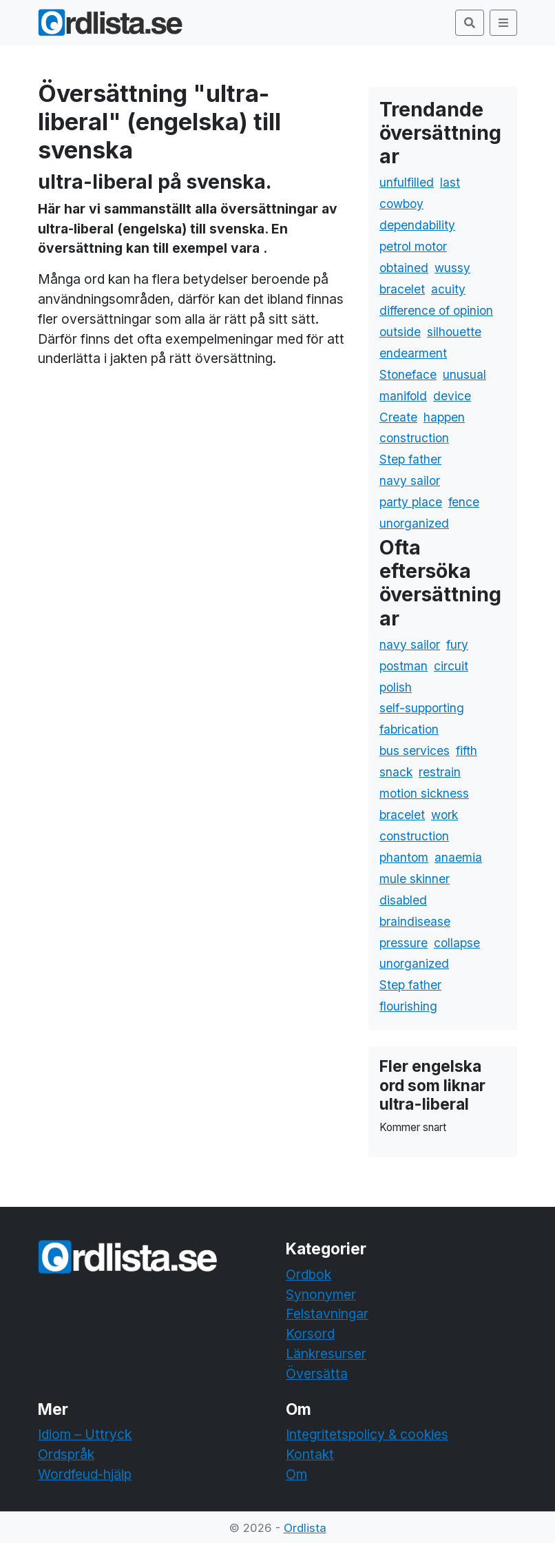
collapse (457, 942)
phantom (403, 857)
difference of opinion (436, 310)
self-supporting (421, 708)
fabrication (409, 729)
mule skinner (414, 878)
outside (400, 331)
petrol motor (413, 246)
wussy (452, 267)
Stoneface (408, 374)
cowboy (401, 203)
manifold (403, 396)
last (450, 182)
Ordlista (305, 1528)
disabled (403, 900)
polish (395, 687)
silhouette (454, 331)
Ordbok (308, 1274)
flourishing (408, 1006)
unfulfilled (406, 182)
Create (398, 417)
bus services (414, 750)
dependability (417, 225)
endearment (413, 353)
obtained (403, 267)
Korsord (310, 1333)
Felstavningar (327, 1313)
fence (463, 502)
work (444, 814)
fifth (466, 750)
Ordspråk (66, 1454)
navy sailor (409, 480)
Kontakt (310, 1454)
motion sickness (424, 793)
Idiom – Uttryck (85, 1434)
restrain (440, 772)
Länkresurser (326, 1353)
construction (414, 438)
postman (403, 666)
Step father (410, 459)
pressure (403, 942)
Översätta (317, 1373)
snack (395, 772)
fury (457, 644)
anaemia (458, 857)
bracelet (402, 289)
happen (444, 417)
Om (296, 1474)
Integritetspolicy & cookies (367, 1434)
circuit (451, 666)
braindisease (414, 921)
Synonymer (321, 1294)
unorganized (414, 523)
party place (410, 502)
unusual (464, 374)
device (452, 396)
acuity (448, 289)
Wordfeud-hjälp (85, 1474)
